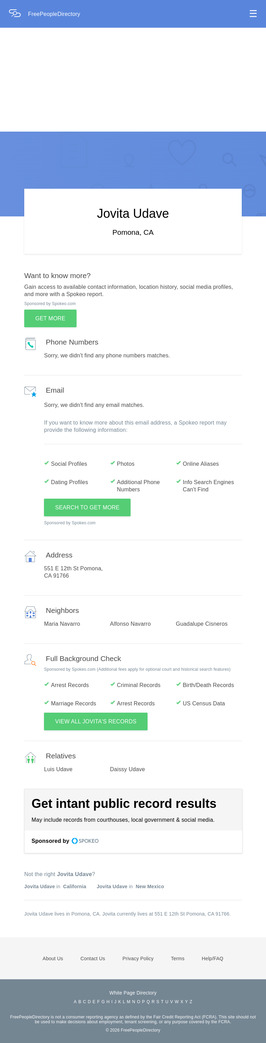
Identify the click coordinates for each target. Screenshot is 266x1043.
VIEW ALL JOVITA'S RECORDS (95, 721)
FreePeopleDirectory (54, 14)
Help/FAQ (212, 958)
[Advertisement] (133, 79)
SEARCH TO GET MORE (87, 507)
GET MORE (50, 318)
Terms (177, 958)
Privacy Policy (138, 958)
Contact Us (92, 958)
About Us (53, 958)
